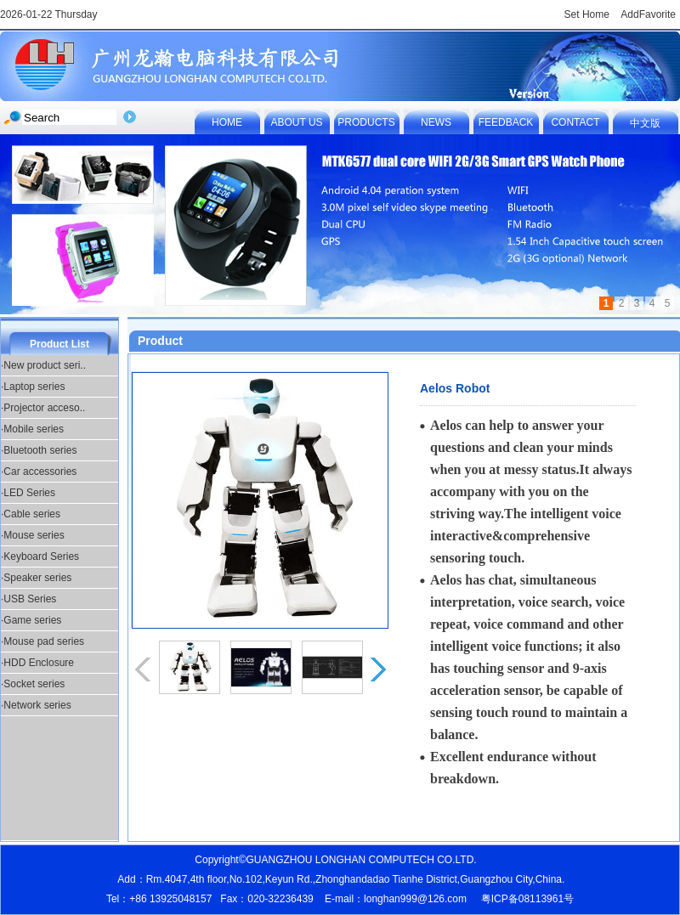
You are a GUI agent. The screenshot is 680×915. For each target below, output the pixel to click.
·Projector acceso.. (43, 408)
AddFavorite (648, 14)
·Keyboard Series (40, 556)
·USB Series (28, 599)
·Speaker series (36, 578)
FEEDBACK (506, 122)
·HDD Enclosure (37, 663)
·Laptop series (33, 387)
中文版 (645, 123)
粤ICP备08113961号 (527, 899)
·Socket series (33, 684)
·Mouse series (33, 535)
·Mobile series (32, 429)
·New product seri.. (43, 365)
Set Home (586, 14)
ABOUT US (296, 122)
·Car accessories (38, 471)
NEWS (436, 122)
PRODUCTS (365, 122)
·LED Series (28, 493)
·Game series (31, 620)
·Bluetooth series (38, 450)
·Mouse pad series (42, 641)
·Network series (36, 705)
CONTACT (575, 122)
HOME (227, 122)
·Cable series (30, 514)
